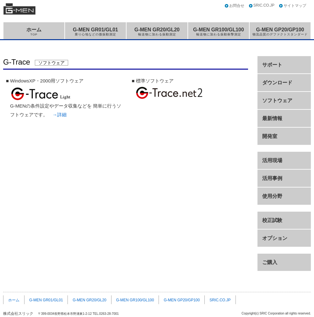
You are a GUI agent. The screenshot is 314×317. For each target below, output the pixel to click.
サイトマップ (295, 5)
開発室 (269, 136)
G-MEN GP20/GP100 (280, 31)
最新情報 (272, 118)
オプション (274, 238)
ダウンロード (277, 82)
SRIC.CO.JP (263, 5)
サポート (272, 64)
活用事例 (272, 178)
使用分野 (272, 196)
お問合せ (236, 5)
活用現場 (272, 160)
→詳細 (59, 114)
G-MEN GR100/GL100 (218, 31)
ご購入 (269, 262)
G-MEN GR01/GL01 (95, 31)
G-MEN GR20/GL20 (157, 31)
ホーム (33, 31)
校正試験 (272, 220)
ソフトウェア (277, 100)
